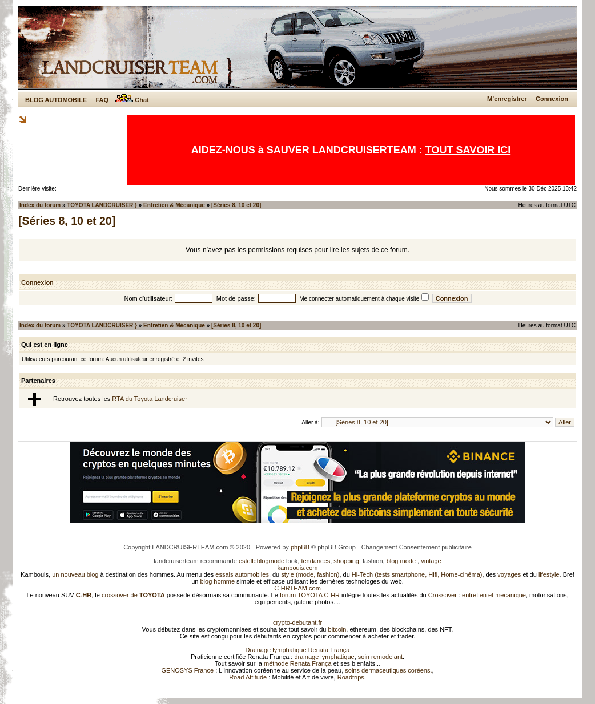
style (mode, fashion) (310, 574)
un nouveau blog (75, 574)
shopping (346, 560)
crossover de (132, 595)
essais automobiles (242, 574)
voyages (509, 574)
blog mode (401, 560)
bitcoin (337, 629)
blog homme (217, 581)
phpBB (300, 547)
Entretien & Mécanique (174, 205)
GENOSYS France (187, 670)
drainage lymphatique (324, 656)
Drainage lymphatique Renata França (298, 649)
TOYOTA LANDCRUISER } (102, 205)
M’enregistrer (507, 98)
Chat (132, 99)
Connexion (552, 98)
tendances (315, 560)
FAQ (101, 99)
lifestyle (549, 574)
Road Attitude (248, 677)
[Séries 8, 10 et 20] (236, 205)
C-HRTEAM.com (297, 588)
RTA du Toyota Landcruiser (149, 398)
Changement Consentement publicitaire (416, 547)
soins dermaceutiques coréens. (388, 670)
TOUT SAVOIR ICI (467, 150)
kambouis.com (298, 567)
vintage (431, 560)
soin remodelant (380, 656)
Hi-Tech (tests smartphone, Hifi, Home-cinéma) (417, 574)
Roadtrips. (351, 677)
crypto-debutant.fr (297, 622)
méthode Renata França (298, 663)
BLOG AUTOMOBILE (56, 99)
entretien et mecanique (494, 595)
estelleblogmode (261, 560)
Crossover (442, 595)
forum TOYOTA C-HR (310, 595)
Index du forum (40, 205)
